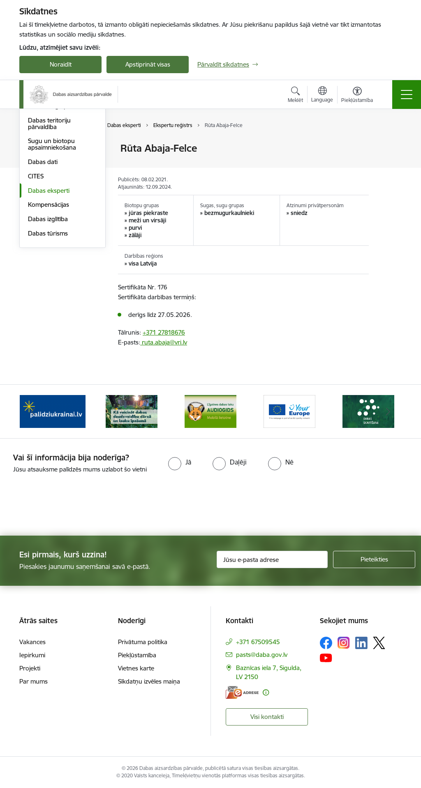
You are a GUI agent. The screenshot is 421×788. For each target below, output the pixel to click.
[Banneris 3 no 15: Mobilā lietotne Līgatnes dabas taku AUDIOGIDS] (210, 411)
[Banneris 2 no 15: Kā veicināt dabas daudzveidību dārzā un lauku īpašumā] (131, 411)
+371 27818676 (164, 332)
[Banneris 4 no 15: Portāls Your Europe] (289, 411)
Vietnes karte (136, 668)
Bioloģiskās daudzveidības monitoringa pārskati (57, 197)
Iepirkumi (32, 655)
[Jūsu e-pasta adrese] (272, 559)
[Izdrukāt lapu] (390, 145)
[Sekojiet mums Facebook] (326, 643)
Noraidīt (61, 64)
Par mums (33, 681)
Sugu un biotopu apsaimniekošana (52, 242)
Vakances (32, 642)
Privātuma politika (142, 642)
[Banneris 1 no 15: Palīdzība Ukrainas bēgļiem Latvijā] (53, 411)
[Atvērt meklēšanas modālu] (295, 96)
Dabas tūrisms (48, 331)
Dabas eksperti (48, 288)
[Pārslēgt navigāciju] (406, 94)
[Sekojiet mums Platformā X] (379, 643)
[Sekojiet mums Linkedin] (361, 643)
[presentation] (68, 505)
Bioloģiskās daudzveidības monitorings (47, 169)
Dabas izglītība (48, 317)
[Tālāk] (388, 411)
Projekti (29, 668)
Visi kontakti (267, 717)
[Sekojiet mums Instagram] (344, 643)
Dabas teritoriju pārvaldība (49, 221)
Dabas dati (43, 259)
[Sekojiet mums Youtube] (326, 658)
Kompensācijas (48, 302)
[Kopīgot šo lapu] (390, 165)
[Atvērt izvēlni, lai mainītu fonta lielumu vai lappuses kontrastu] (357, 96)
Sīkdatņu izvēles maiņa (149, 681)
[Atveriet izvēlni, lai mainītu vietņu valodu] (322, 95)
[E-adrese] (242, 692)
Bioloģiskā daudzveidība (61, 149)
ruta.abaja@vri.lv (163, 342)
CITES (36, 274)
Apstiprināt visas (147, 64)
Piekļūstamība (137, 655)
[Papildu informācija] (266, 692)
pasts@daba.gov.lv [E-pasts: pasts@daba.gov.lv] (261, 655)
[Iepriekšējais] (33, 411)
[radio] (179, 462)
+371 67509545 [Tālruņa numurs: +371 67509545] (258, 642)
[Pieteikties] (374, 559)
